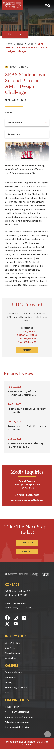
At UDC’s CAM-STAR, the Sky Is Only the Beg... (26, 445)
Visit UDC (27, 551)
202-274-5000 (19, 603)
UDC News (10, 648)
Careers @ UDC (12, 642)
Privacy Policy (12, 706)
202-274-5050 (25, 607)
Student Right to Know (16, 687)
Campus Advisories (14, 672)
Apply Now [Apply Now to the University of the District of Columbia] (27, 542)
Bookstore (10, 677)
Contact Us (10, 658)
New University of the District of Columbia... (22, 393)
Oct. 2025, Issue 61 (27, 331)
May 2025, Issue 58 (27, 342)
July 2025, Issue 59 (27, 338)
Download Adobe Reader (17, 727)
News (20, 44)
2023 (30, 44)
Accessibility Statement (17, 711)
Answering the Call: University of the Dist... (27, 427)
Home (9, 44)
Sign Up (27, 350)
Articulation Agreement (17, 722)
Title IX (8, 692)
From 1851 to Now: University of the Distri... (27, 410)
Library (8, 682)
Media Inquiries (12, 653)
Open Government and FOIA (19, 717)
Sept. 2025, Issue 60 (27, 334)
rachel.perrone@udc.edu (27, 484)
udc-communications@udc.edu (27, 500)
